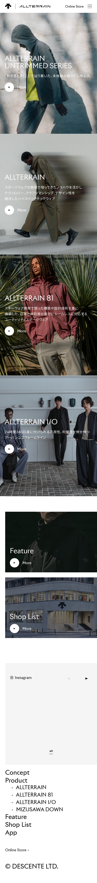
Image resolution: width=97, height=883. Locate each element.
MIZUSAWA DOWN (39, 809)
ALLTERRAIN (31, 787)
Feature (16, 817)
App (11, 832)
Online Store (74, 6)
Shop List (18, 824)
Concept (17, 772)
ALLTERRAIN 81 (34, 794)
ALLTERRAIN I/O (36, 802)
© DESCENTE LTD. (31, 866)
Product (16, 780)
